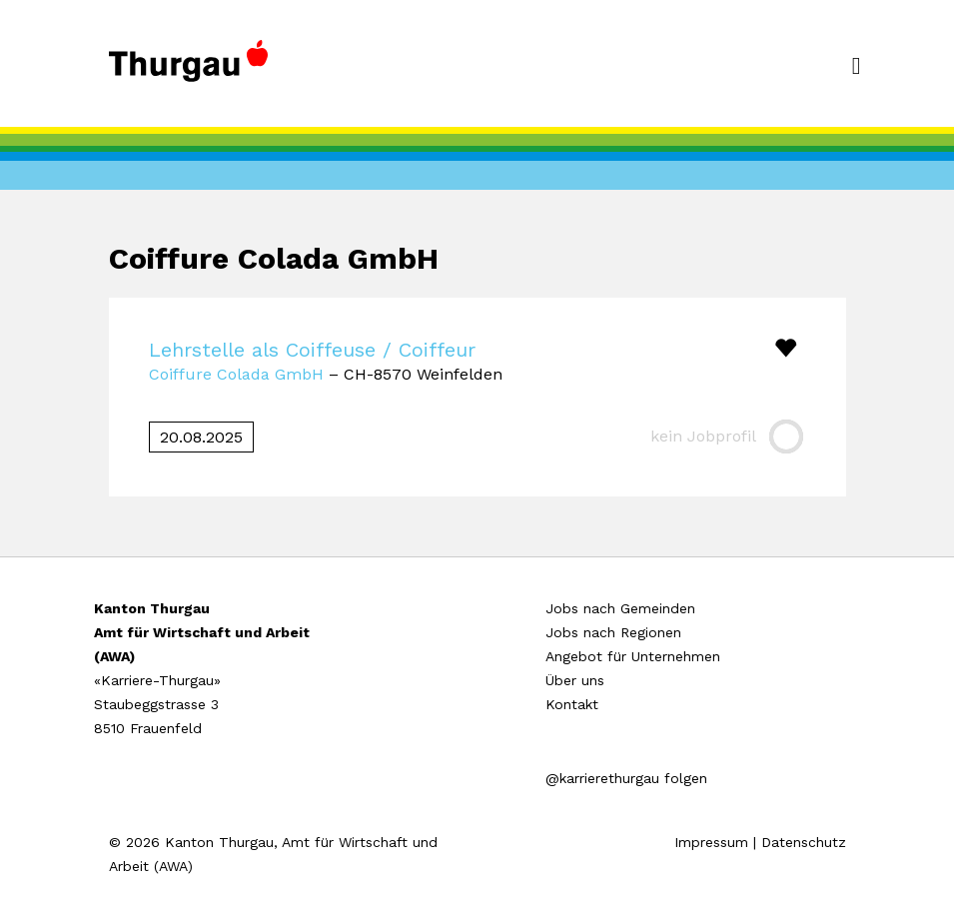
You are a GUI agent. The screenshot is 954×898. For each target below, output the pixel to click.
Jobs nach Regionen (613, 632)
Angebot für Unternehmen (632, 656)
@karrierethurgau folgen (626, 778)
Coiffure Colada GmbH (236, 374)
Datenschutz (803, 842)
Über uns (574, 680)
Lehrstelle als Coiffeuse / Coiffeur (312, 350)
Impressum (711, 842)
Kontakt (571, 704)
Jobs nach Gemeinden (620, 608)
